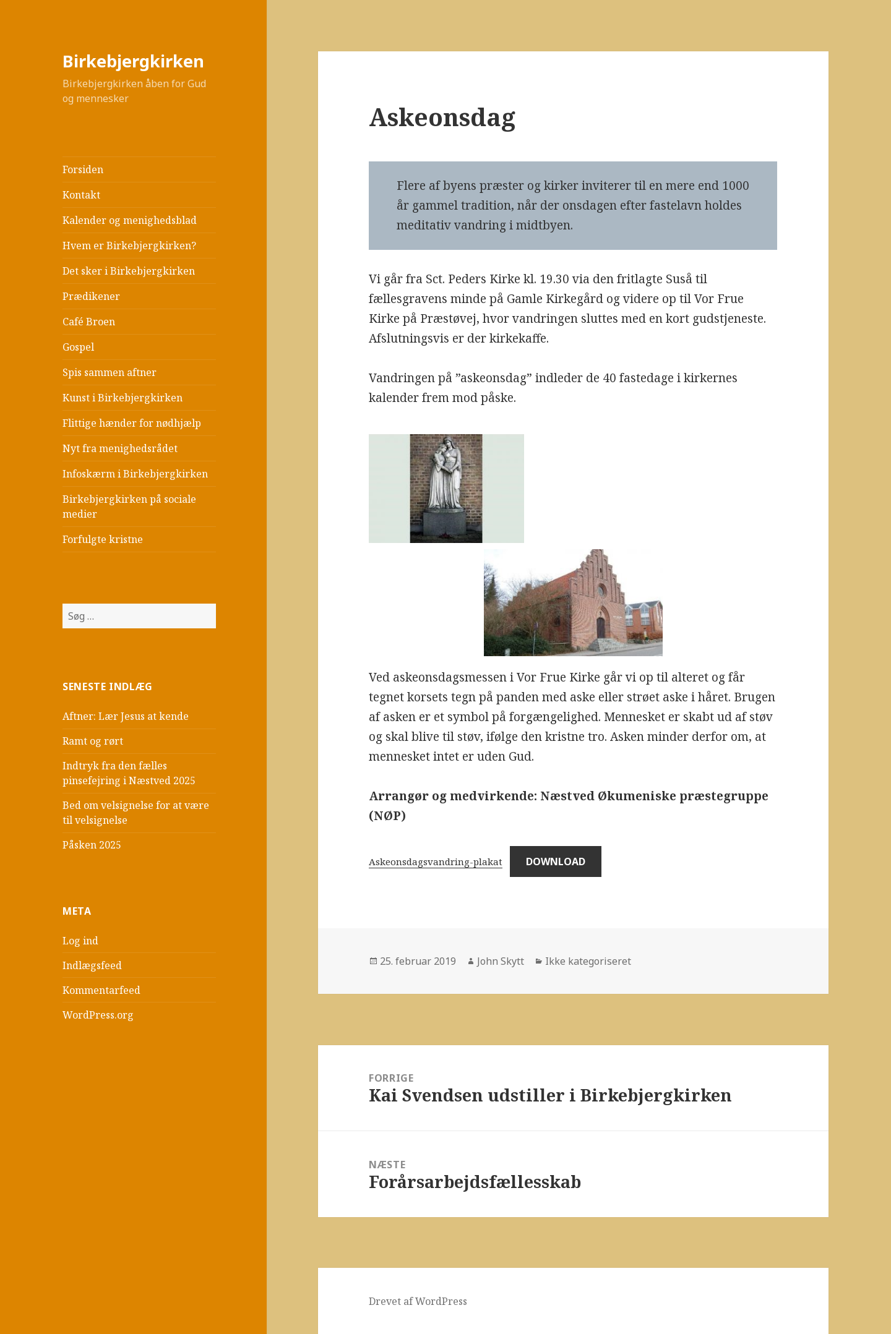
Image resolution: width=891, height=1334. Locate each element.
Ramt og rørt (92, 741)
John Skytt (500, 961)
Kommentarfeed (101, 990)
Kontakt (81, 195)
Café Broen (88, 321)
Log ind (80, 940)
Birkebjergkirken (133, 60)
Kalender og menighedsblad (129, 220)
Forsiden (82, 169)
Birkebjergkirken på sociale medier (129, 506)
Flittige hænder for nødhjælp (131, 423)
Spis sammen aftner (109, 372)
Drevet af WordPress (418, 1301)
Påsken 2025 (91, 845)
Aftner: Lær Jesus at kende (125, 716)
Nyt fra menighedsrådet (120, 448)
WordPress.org (98, 1015)
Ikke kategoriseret (588, 961)
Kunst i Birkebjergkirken (122, 397)
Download (555, 861)
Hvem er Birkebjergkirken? (129, 245)
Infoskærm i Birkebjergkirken (135, 474)
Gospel (78, 347)
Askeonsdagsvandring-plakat (435, 861)
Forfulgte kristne (102, 539)
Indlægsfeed (92, 965)
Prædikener (91, 296)
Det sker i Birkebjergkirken (128, 271)
